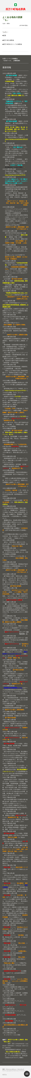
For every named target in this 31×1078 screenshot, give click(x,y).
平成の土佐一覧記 (9, 963)
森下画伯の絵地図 (10, 1015)
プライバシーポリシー (11, 1069)
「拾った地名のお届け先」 (13, 1051)
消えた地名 (21, 943)
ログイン (4, 1074)
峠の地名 (21, 935)
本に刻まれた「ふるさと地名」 (14, 167)
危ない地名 (21, 957)
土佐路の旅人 (22, 951)
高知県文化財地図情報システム (13, 688)
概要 (3, 1069)
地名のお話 (7, 935)
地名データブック (10, 1005)
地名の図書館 (9, 1021)
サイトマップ (21, 1069)
